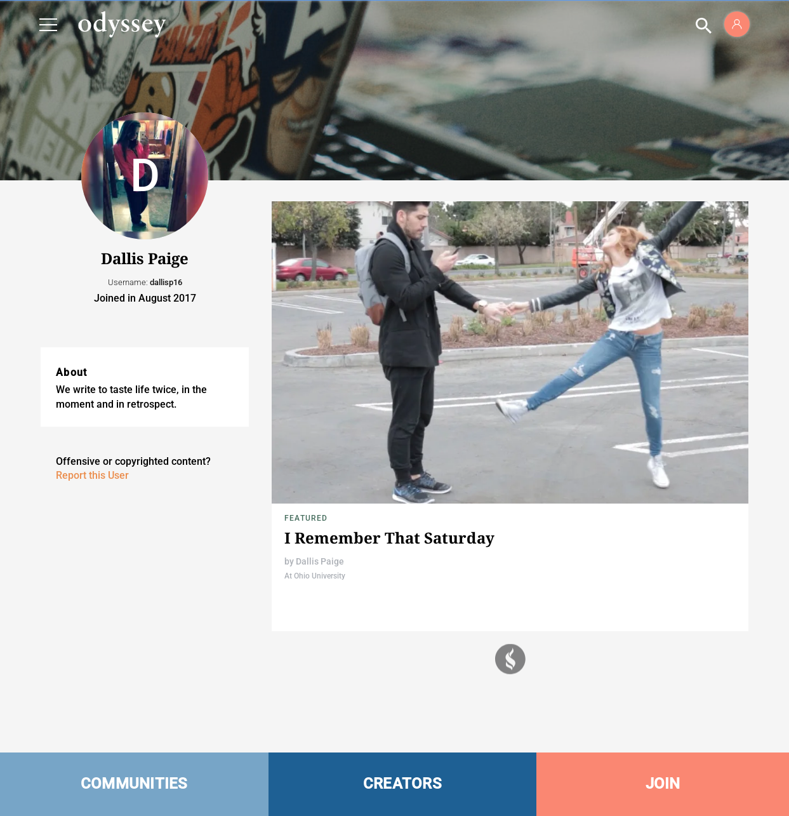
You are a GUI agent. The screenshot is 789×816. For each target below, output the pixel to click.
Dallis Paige (320, 561)
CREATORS (402, 784)
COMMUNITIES (134, 784)
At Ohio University (314, 576)
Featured (306, 518)
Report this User (92, 475)
